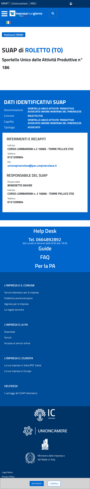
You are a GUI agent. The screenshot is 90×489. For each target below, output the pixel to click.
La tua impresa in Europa (17, 371)
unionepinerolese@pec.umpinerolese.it (32, 165)
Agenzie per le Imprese (16, 304)
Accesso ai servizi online (17, 343)
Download (9, 332)
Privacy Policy (8, 476)
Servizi (8, 337)
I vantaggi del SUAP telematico (20, 393)
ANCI (33, 3)
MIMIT (5, 3)
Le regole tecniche (14, 310)
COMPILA (54, 483)
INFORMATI (36, 483)
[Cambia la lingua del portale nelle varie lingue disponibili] (8, 22)
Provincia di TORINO (13, 34)
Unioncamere (19, 3)
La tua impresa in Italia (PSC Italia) (22, 365)
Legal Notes (7, 472)
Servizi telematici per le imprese (21, 292)
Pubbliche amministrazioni (18, 298)
